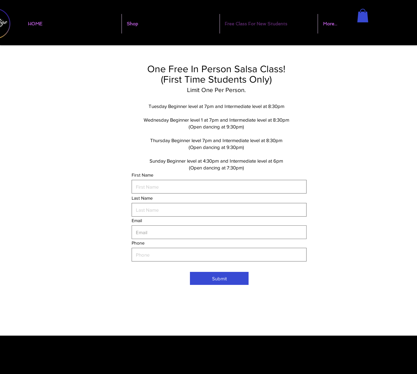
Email (137, 220)
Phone (138, 243)
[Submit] (219, 278)
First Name (142, 175)
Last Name (142, 198)
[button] (362, 15)
